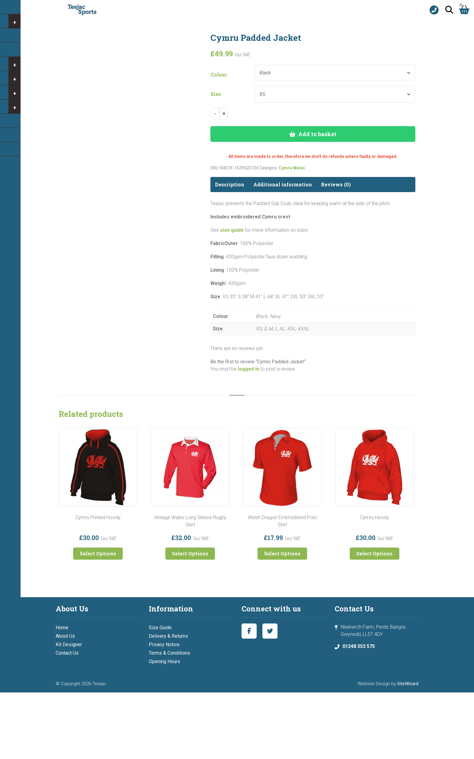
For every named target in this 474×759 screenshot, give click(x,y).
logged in (248, 369)
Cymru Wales (292, 167)
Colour (219, 75)
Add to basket (317, 134)
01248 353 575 (359, 646)
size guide (232, 230)
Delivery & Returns (168, 636)
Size (216, 94)
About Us (65, 636)
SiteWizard (407, 683)
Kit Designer (69, 644)
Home (62, 627)
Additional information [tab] (282, 184)
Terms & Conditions (169, 653)
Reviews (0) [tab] (336, 184)
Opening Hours (164, 661)
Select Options (98, 553)
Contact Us (67, 653)
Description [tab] (229, 184)
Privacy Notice (164, 644)
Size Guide (160, 627)
